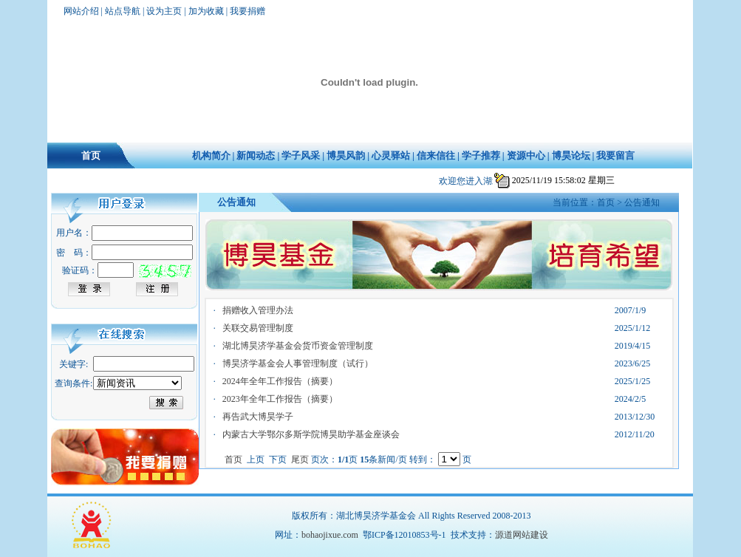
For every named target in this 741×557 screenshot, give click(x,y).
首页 (90, 155)
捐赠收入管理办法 (257, 310)
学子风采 (300, 155)
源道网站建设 (521, 535)
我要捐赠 (247, 11)
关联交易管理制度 (257, 328)
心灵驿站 (391, 155)
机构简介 (211, 155)
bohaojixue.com (329, 535)
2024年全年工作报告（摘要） (280, 381)
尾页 (301, 459)
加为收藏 (206, 11)
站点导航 (122, 11)
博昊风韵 (346, 155)
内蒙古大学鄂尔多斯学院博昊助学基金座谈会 (311, 434)
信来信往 (436, 155)
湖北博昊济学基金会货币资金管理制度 (297, 346)
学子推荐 (481, 155)
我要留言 (615, 155)
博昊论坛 (571, 155)
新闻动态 (255, 155)
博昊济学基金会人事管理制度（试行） (297, 363)
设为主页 (164, 11)
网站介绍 (81, 11)
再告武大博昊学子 (257, 416)
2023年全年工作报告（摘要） (280, 399)
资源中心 (526, 155)
